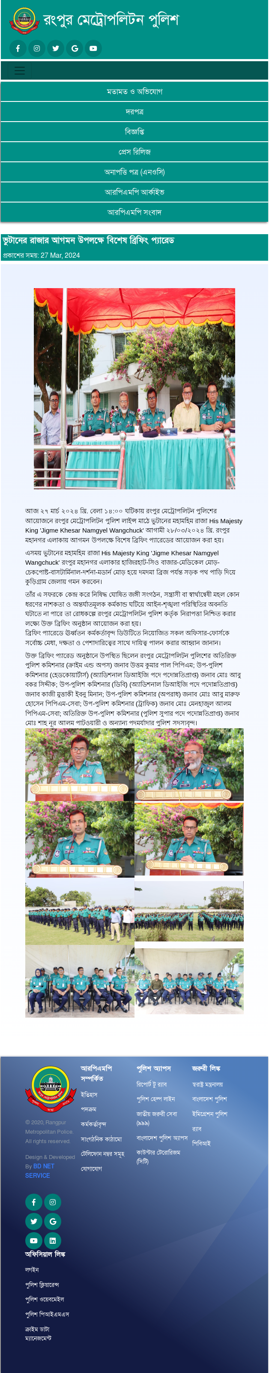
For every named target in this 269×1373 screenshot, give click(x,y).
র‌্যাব (196, 1129)
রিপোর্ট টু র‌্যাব (152, 1085)
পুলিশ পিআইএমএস (47, 1314)
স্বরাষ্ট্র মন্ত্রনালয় (207, 1085)
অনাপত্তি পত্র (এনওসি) (134, 172)
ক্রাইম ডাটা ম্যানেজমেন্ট (38, 1334)
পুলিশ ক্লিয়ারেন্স (42, 1285)
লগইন (32, 1270)
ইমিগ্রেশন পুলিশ (209, 1114)
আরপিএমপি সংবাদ (134, 212)
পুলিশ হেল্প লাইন (156, 1099)
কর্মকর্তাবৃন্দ (93, 1124)
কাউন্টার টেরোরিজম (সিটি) (158, 1157)
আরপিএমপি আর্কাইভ (134, 192)
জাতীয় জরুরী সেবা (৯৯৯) (157, 1118)
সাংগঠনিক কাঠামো (101, 1139)
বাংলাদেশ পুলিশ (209, 1099)
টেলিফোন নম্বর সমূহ (102, 1154)
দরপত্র (134, 112)
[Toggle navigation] (20, 70)
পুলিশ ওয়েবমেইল (44, 1300)
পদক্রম (88, 1109)
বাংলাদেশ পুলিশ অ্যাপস (162, 1138)
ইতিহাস (89, 1095)
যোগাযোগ (91, 1169)
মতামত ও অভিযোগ (134, 92)
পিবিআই (201, 1144)
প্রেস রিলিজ (135, 152)
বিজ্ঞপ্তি (134, 132)
